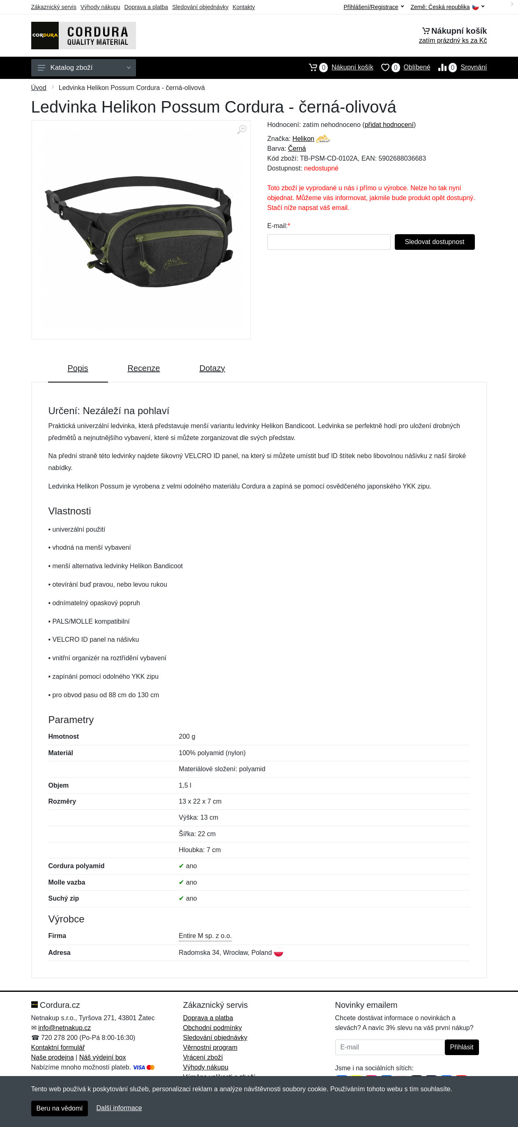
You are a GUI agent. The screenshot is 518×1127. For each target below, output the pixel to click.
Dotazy (212, 368)
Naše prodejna (52, 1057)
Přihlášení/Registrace (373, 7)
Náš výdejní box (102, 1057)
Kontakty (244, 7)
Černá (297, 148)
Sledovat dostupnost (435, 241)
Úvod (38, 87)
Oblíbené (402, 67)
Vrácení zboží (203, 1057)
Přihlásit (462, 1047)
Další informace (119, 1107)
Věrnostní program (210, 1047)
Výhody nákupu (100, 7)
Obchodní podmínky (212, 1027)
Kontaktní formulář (58, 1047)
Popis (78, 368)
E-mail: (277, 225)
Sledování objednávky (200, 7)
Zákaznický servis (53, 7)
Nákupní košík (337, 67)
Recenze (144, 368)
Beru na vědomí (60, 1108)
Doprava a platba (146, 7)
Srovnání (459, 67)
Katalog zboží (84, 67)
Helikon (303, 138)
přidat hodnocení (389, 124)
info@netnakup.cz (64, 1027)
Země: (447, 7)
